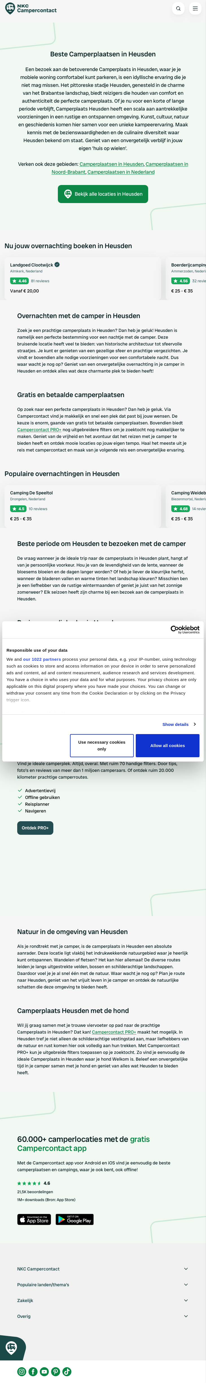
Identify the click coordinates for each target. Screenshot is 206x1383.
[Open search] (178, 8)
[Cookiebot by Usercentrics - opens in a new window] (175, 630)
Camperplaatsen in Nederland (121, 172)
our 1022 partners (42, 659)
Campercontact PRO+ (39, 430)
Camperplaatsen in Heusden (112, 164)
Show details (176, 724)
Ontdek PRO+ (35, 828)
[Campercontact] (34, 8)
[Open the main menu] (195, 8)
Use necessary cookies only (101, 745)
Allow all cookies (167, 745)
